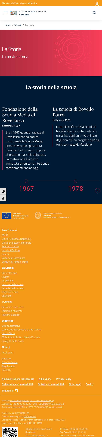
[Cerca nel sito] (94, 13)
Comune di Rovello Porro (15, 228)
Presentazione (9, 239)
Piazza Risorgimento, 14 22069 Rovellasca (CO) (32, 367)
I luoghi (5, 243)
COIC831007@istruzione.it (51, 370)
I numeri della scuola (12, 251)
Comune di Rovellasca (13, 224)
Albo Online (45, 345)
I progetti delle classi (12, 307)
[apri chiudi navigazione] (5, 13)
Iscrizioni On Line (11, 217)
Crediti (89, 351)
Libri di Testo (8, 300)
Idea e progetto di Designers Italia (82, 425)
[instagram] (16, 357)
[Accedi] (97, 3)
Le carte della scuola (12, 255)
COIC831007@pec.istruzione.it (48, 373)
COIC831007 (30, 383)
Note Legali (75, 351)
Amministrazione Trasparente (18, 345)
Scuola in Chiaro (10, 213)
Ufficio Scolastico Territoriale (16, 209)
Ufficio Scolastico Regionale (16, 205)
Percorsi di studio (10, 281)
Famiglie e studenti (12, 277)
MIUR (5, 201)
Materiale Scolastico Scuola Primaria (21, 304)
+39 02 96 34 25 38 (21, 370)
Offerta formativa (11, 292)
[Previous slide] (4, 157)
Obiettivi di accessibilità (51, 351)
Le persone (7, 247)
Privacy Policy (63, 345)
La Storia (6, 262)
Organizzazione (10, 258)
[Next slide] (97, 157)
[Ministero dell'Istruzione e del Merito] (19, 3)
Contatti (6, 336)
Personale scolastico (12, 273)
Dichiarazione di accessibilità (17, 351)
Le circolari (7, 319)
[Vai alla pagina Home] (7, 25)
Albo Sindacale (9, 329)
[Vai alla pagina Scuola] (18, 25)
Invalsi (5, 220)
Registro (6, 325)
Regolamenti (8, 333)
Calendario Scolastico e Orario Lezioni (21, 296)
